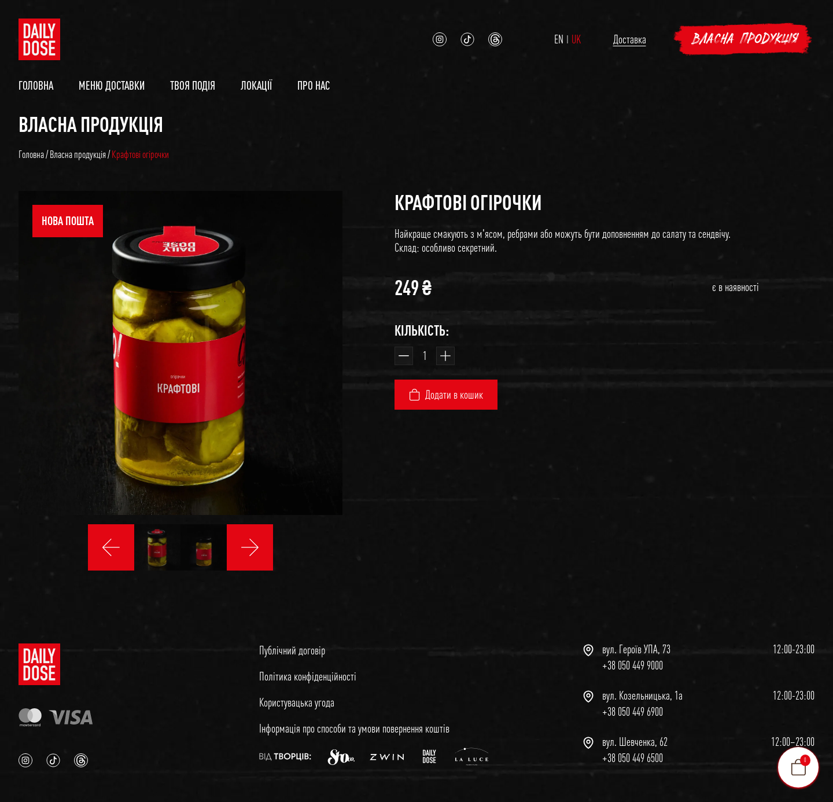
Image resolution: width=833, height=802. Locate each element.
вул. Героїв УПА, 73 (636, 649)
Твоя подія (192, 85)
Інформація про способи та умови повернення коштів (354, 728)
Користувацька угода (296, 702)
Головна (36, 85)
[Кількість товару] (424, 356)
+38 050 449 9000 (632, 665)
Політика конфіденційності (307, 676)
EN (558, 39)
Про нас (313, 85)
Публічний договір (292, 650)
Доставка (629, 39)
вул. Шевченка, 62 (635, 742)
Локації (256, 85)
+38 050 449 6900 (632, 712)
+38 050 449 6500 (632, 758)
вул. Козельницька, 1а (642, 695)
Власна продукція (745, 39)
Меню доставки (112, 85)
